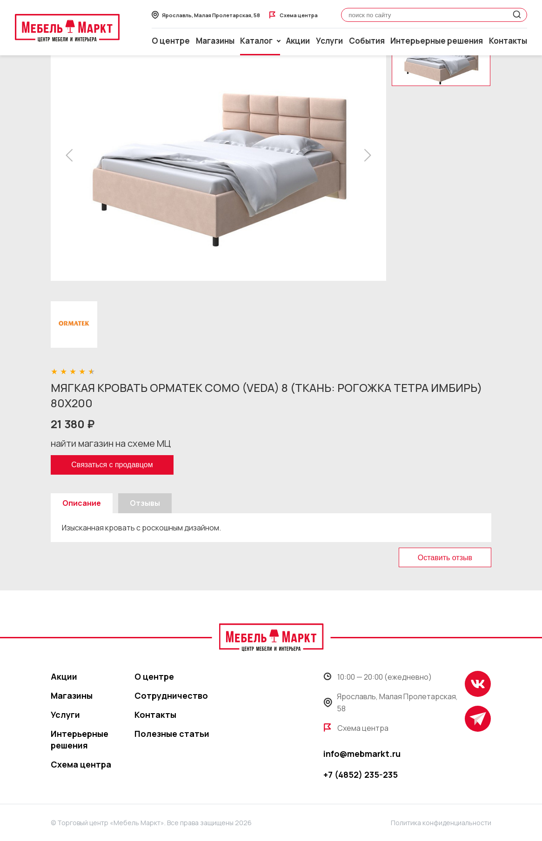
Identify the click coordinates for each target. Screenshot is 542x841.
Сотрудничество (171, 695)
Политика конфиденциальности (441, 822)
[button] (72, 155)
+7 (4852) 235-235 (360, 774)
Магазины (215, 40)
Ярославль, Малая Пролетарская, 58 (390, 702)
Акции (298, 40)
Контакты (508, 40)
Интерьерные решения (436, 40)
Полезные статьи (171, 733)
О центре (171, 40)
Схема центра (81, 764)
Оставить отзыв (445, 558)
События (367, 40)
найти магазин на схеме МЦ (111, 443)
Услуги (329, 40)
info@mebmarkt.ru (362, 753)
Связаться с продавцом (112, 465)
